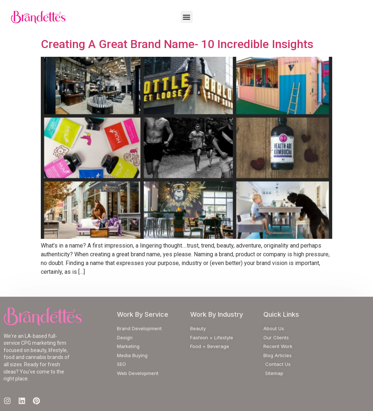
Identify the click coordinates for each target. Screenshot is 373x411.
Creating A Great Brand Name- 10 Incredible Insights (177, 44)
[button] (187, 17)
